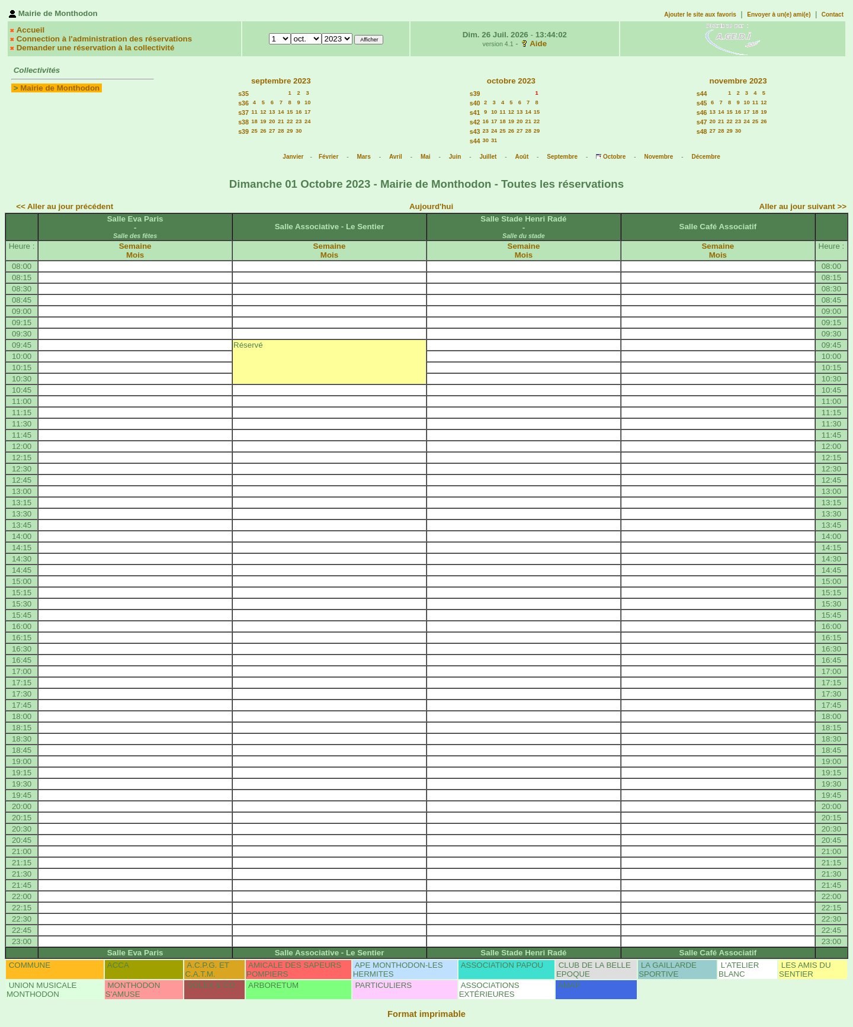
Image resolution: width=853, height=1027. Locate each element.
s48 (702, 131)
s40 (475, 103)
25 (254, 131)
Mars (363, 156)
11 (254, 112)
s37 (243, 112)
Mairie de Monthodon (60, 88)
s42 (475, 122)
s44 (475, 141)
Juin (455, 156)
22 (290, 121)
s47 (702, 122)
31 (494, 140)
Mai (426, 156)
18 (254, 121)
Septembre (562, 156)
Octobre (614, 156)
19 (263, 121)
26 (263, 131)
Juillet (487, 156)
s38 (243, 122)
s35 (243, 93)
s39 (243, 131)
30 (299, 131)
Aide (538, 43)
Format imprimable (426, 1014)
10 (307, 102)
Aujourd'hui (431, 206)
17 (307, 112)
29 (290, 131)
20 (272, 121)
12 (263, 112)
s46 (702, 112)
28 (281, 131)
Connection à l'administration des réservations (104, 38)
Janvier (293, 156)
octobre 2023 (511, 80)
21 (281, 121)
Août (521, 156)
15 (290, 112)
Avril (395, 156)
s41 (475, 112)
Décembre (705, 156)
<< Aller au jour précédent (64, 206)
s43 (475, 131)
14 (281, 112)
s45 (702, 103)
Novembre (658, 156)
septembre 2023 (281, 80)
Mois (135, 255)
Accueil (30, 29)
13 (272, 112)
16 (299, 112)
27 (272, 131)
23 (299, 121)
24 (307, 121)
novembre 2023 (738, 80)
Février (328, 156)
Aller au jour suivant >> (802, 206)
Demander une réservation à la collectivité (96, 47)
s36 (243, 103)
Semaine (135, 246)
